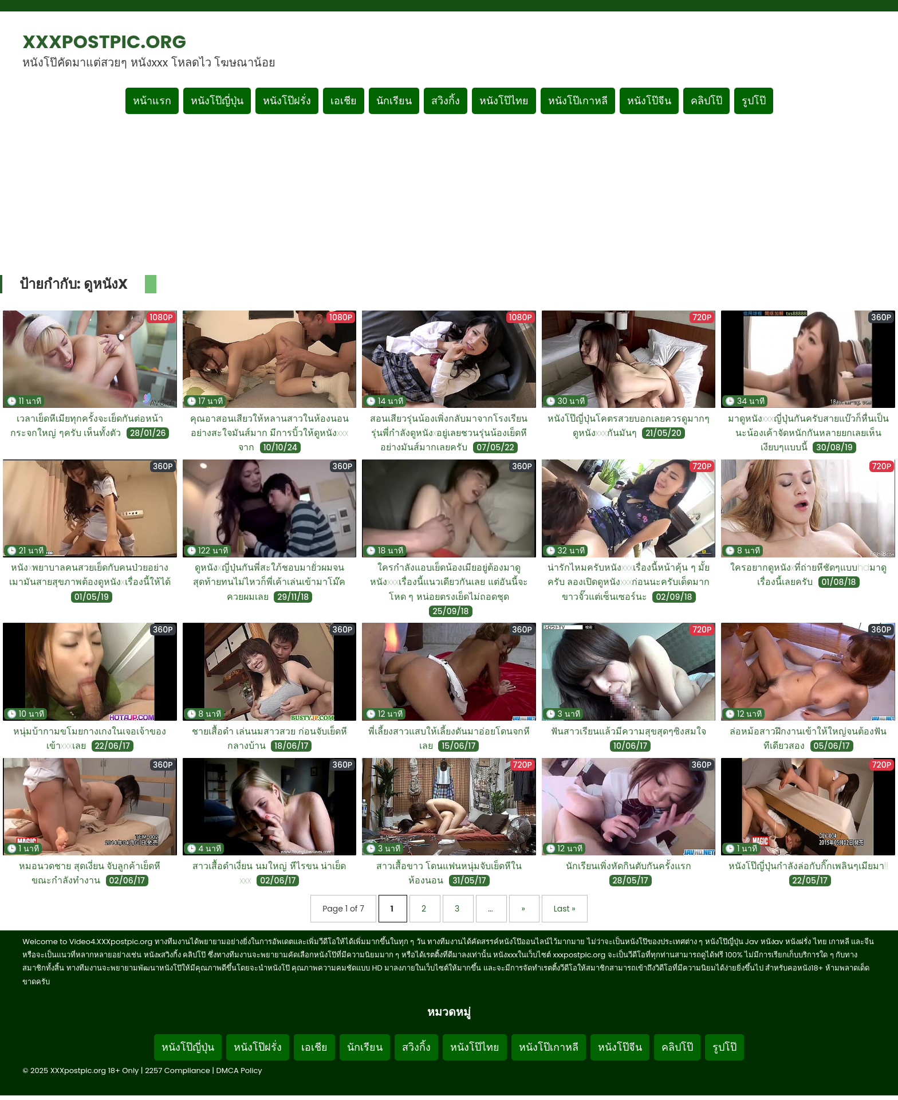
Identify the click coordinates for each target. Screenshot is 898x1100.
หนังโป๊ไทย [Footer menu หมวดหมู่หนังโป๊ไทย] (474, 1047)
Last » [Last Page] (565, 908)
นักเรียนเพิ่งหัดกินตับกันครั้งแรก (628, 866)
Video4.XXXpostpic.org (110, 941)
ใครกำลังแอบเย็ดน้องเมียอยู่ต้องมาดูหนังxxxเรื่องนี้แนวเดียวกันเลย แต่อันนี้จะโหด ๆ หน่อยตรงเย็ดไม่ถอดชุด (449, 582)
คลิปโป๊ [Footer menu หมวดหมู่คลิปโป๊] (677, 1047)
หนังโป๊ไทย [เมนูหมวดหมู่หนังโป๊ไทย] (504, 100)
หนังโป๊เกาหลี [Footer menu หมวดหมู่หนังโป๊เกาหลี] (548, 1047)
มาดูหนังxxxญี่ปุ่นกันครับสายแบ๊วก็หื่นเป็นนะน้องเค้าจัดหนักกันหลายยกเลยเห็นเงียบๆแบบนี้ (808, 433)
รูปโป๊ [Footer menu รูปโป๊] (724, 1047)
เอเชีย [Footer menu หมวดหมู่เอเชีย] (314, 1047)
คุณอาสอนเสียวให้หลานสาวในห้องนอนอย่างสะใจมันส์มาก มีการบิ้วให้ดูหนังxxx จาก (269, 433)
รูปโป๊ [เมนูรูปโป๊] (754, 100)
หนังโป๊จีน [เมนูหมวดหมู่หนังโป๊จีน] (649, 100)
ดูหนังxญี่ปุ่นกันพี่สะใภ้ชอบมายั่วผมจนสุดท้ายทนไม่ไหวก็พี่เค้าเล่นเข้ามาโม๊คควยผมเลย (269, 582)
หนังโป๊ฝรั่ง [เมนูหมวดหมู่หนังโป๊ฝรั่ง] (287, 100)
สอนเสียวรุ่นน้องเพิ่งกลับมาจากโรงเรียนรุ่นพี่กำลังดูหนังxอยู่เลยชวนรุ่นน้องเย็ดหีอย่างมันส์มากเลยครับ (448, 433)
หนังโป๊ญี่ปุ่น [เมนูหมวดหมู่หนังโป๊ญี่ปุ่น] (217, 100)
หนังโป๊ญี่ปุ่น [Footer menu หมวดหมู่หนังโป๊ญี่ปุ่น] (188, 1047)
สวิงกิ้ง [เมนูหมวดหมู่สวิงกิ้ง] (445, 100)
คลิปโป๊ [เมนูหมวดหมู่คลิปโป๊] (706, 100)
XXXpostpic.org (104, 41)
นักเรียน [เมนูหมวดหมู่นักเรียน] (394, 100)
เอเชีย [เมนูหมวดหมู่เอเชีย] (343, 100)
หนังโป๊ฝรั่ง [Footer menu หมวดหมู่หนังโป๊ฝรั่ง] (258, 1047)
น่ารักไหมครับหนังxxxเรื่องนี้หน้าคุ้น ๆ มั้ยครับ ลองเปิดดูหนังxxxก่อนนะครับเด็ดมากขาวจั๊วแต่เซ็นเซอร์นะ (629, 582)
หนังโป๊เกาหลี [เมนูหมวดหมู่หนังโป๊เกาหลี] (578, 100)
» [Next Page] (524, 908)
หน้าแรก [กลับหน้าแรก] (152, 100)
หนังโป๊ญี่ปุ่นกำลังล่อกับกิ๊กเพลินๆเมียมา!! (808, 866)
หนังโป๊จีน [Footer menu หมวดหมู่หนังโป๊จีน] (620, 1047)
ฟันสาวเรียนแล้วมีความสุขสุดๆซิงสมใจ (628, 731)
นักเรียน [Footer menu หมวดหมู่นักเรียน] (365, 1047)
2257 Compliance (177, 1070)
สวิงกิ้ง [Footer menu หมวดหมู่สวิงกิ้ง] (416, 1047)
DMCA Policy (239, 1070)
